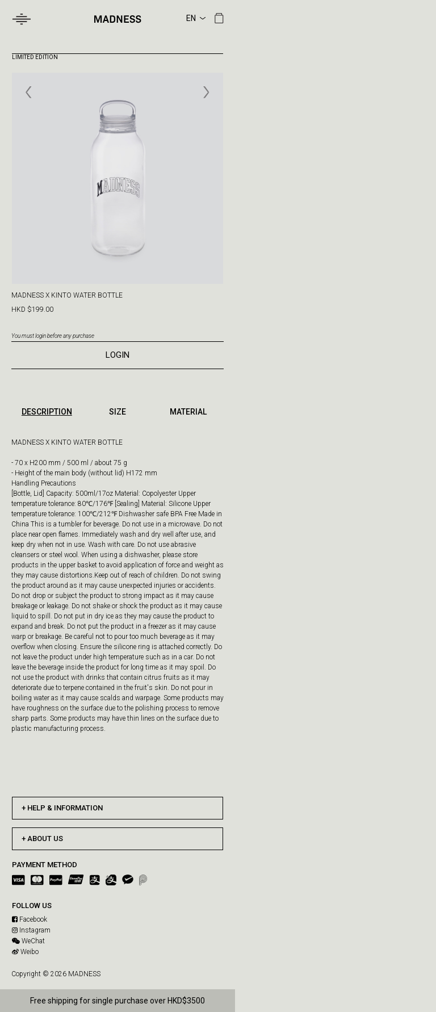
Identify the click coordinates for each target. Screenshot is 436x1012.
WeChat (28, 941)
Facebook (29, 919)
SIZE (117, 411)
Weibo (25, 952)
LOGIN (117, 355)
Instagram (31, 930)
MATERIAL (188, 411)
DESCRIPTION (47, 411)
